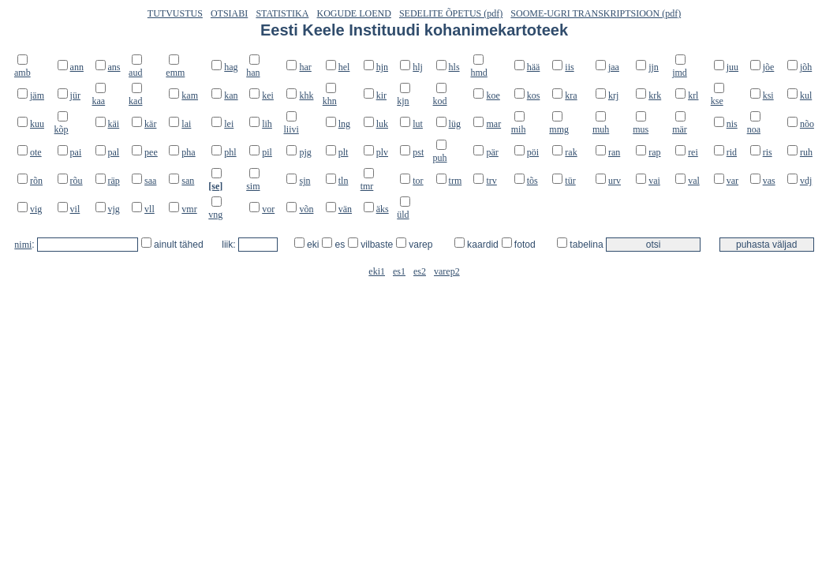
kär (150, 123)
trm (455, 180)
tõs (532, 180)
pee (151, 152)
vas (769, 180)
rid (732, 152)
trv (491, 180)
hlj (418, 67)
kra (571, 95)
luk (382, 123)
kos (533, 95)
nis (732, 123)
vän (345, 209)
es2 (419, 271)
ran (614, 152)
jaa (613, 67)
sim (253, 186)
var (732, 180)
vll (149, 209)
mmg (559, 129)
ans (114, 67)
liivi (290, 129)
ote (36, 152)
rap (654, 152)
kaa (99, 100)
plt (343, 152)
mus (640, 129)
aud (135, 72)
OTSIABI (229, 13)
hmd (478, 72)
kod (440, 100)
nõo (807, 123)
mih (518, 129)
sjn (304, 180)
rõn (36, 180)
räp (114, 180)
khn (330, 100)
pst (418, 152)
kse (717, 100)
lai (186, 123)
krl (693, 95)
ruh (806, 152)
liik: (230, 244)
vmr (188, 209)
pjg (305, 152)
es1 (399, 271)
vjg (114, 209)
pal (114, 152)
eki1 (376, 271)
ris (767, 152)
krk (654, 95)
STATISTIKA (282, 13)
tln (343, 180)
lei (229, 123)
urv (614, 180)
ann (77, 67)
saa (150, 180)
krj (613, 95)
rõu (76, 180)
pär (492, 152)
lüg (455, 123)
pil (267, 152)
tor (418, 180)
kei (268, 95)
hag (230, 67)
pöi (533, 152)
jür (75, 95)
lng (344, 123)
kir (381, 95)
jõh (806, 67)
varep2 (447, 271)
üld (403, 214)
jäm (37, 95)
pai (76, 152)
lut (418, 123)
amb (22, 72)
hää (533, 67)
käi (114, 123)
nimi (23, 244)
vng (215, 214)
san (187, 180)
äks (382, 209)
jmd (679, 72)
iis (569, 67)
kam (189, 95)
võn (306, 209)
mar (493, 123)
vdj (806, 180)
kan (230, 95)
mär (679, 129)
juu (732, 67)
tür (570, 180)
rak (571, 152)
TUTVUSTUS (175, 13)
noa (753, 129)
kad (135, 100)
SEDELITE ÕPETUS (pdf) (451, 13)
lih (267, 123)
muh (600, 129)
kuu (37, 123)
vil (75, 209)
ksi (768, 95)
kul (806, 95)
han (253, 72)
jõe (769, 67)
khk (306, 95)
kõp (61, 129)
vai (654, 180)
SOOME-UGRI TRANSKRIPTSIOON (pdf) (595, 13)
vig (36, 209)
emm (175, 72)
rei (693, 152)
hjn (382, 67)
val (694, 180)
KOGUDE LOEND (354, 13)
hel (344, 67)
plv (382, 152)
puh (440, 157)
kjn (403, 100)
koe (492, 95)
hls (454, 67)
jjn (653, 67)
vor (268, 209)
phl (230, 152)
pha (188, 152)
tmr (367, 186)
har (305, 67)
